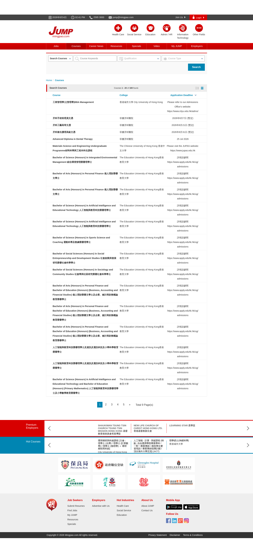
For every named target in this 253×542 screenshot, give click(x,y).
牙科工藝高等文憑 (62, 125)
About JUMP (147, 506)
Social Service (124, 510)
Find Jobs (72, 510)
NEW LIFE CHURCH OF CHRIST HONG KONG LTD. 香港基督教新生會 (112, 428)
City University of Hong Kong (76, 452)
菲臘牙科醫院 (126, 118)
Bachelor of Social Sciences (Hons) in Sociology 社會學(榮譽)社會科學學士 (184, 443)
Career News (96, 46)
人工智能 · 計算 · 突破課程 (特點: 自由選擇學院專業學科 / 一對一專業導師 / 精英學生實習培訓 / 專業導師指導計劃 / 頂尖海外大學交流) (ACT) (113, 446)
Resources (116, 46)
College (124, 95)
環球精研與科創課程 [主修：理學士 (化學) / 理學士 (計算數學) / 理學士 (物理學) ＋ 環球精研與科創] (77, 444)
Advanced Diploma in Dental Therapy (73, 139)
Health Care (123, 506)
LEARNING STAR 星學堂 (147, 425)
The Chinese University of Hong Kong (218, 450)
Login (198, 17)
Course (56, 95)
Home (49, 80)
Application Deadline (181, 95)
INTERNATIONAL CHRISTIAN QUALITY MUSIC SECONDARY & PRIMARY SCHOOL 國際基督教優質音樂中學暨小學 (219, 431)
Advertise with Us (100, 506)
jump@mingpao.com (123, 17)
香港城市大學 (140, 444)
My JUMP (177, 46)
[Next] (129, 405)
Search (196, 67)
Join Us (180, 17)
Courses (76, 46)
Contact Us (147, 510)
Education (122, 515)
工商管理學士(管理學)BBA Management (73, 102)
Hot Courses (33, 441)
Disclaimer (175, 535)
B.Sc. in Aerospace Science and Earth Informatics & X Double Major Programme (219, 443)
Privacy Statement (157, 535)
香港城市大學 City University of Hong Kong (141, 102)
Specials (136, 46)
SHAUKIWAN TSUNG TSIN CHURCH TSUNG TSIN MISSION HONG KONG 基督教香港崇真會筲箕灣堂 (77, 429)
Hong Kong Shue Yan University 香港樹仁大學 (181, 450)
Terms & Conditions (193, 535)
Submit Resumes (76, 506)
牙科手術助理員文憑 (63, 118)
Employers (197, 46)
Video (157, 46)
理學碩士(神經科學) (143, 440)
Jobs (56, 46)
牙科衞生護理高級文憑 (64, 132)
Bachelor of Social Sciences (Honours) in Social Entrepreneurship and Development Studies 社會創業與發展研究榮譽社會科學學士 (84, 258)
